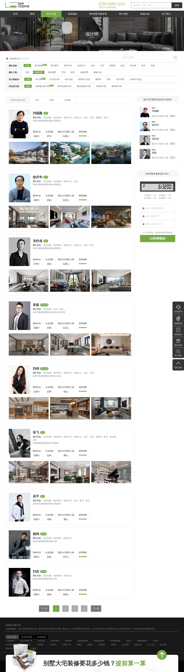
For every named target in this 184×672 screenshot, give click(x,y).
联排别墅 (52, 72)
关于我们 (166, 14)
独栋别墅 (39, 72)
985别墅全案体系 (98, 14)
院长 (109, 79)
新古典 (133, 65)
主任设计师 (54, 79)
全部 (27, 65)
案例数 (68, 100)
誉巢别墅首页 (15, 59)
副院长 (98, 79)
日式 (102, 65)
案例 (32, 14)
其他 (153, 65)
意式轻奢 (39, 65)
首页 (15, 14)
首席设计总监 (84, 79)
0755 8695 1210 (112, 4)
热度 (52, 100)
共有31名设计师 (17, 100)
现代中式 (68, 65)
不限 (37, 100)
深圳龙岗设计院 (64, 86)
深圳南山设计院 (42, 86)
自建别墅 (84, 72)
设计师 (38, 79)
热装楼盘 (72, 14)
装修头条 (145, 14)
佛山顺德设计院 (84, 86)
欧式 (123, 65)
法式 (93, 65)
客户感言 (123, 14)
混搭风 (112, 65)
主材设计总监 (136, 79)
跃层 (73, 72)
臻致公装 (97, 72)
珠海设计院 (101, 86)
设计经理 (120, 79)
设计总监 (69, 79)
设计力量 (51, 14)
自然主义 (81, 65)
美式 (143, 65)
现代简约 (55, 65)
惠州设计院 (117, 86)
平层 (63, 72)
